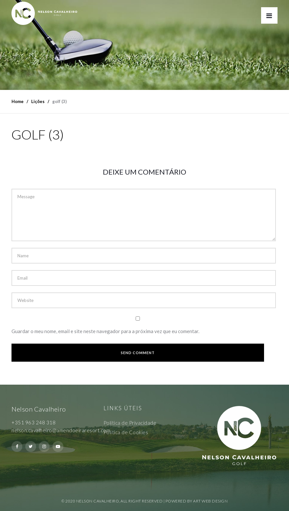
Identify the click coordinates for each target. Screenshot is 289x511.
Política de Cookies (125, 432)
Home (17, 101)
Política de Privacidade (130, 423)
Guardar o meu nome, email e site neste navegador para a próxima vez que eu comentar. (105, 331)
